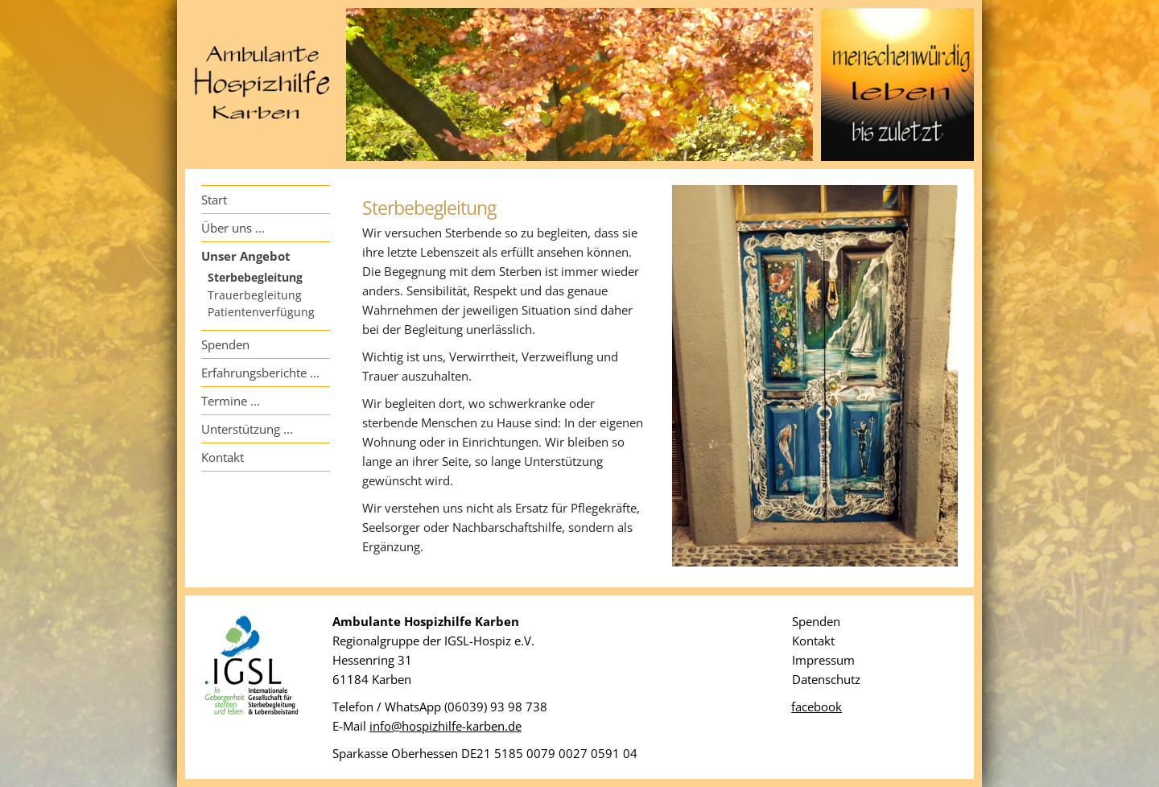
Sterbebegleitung (255, 277)
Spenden (225, 344)
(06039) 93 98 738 (495, 706)
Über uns (226, 228)
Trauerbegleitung (255, 295)
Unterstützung (240, 429)
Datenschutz (826, 679)
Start (214, 200)
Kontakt (222, 457)
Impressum (823, 660)
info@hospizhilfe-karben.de (445, 726)
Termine (224, 401)
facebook (816, 706)
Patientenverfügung (261, 312)
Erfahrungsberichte (254, 373)
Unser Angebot (246, 256)
